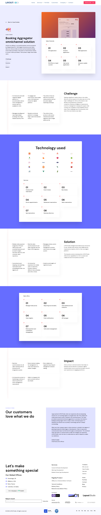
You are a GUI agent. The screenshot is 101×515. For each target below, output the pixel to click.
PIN (94, 510)
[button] (39, 2)
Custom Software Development (60, 468)
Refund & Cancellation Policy (59, 488)
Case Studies (85, 469)
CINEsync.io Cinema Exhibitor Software (61, 481)
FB (79, 510)
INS (85, 510)
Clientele (84, 471)
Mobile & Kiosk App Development (60, 472)
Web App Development (58, 470)
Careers (84, 473)
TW (82, 510)
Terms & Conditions (57, 484)
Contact (70, 2)
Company (84, 464)
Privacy (84, 486)
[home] (12, 2)
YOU (91, 510)
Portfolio (46, 2)
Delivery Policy (55, 486)
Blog (83, 484)
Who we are (85, 467)
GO (88, 510)
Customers (54, 2)
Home (33, 2)
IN (76, 510)
